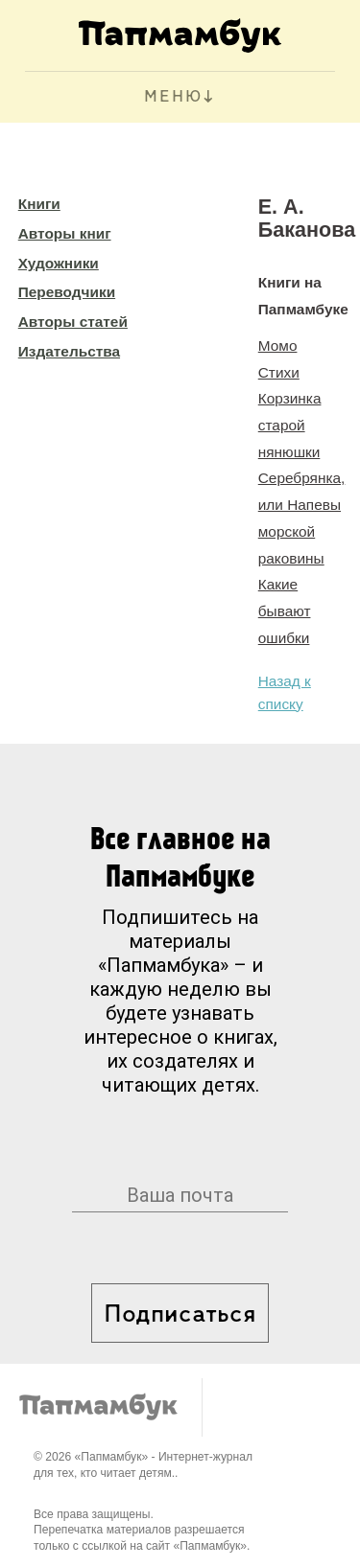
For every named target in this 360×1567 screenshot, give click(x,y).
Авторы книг (64, 233)
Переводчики (66, 292)
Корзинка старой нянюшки (290, 424)
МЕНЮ (173, 97)
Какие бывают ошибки (284, 610)
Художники (58, 263)
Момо (278, 345)
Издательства (69, 351)
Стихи (279, 372)
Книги (39, 204)
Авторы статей (73, 321)
